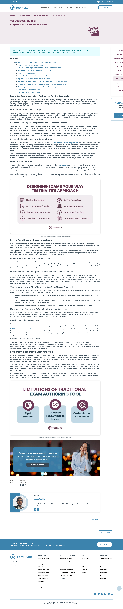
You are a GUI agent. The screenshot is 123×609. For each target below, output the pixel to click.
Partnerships (103, 567)
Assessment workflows (66, 569)
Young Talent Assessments (46, 587)
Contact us (103, 572)
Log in (98, 2)
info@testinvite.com (17, 565)
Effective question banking (67, 572)
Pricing (69, 7)
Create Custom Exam (66, 558)
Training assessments (44, 564)
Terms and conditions (88, 564)
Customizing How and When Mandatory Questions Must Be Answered (41, 84)
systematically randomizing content (65, 143)
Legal (84, 555)
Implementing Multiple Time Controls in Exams (33, 79)
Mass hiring (41, 581)
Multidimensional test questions (21, 329)
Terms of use (85, 569)
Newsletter (103, 578)
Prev (91, 519)
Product (45, 7)
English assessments (44, 561)
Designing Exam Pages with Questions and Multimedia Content (39, 68)
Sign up (105, 8)
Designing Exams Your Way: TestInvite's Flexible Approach (35, 62)
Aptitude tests (42, 584)
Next (97, 519)
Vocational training (43, 575)
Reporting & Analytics (66, 575)
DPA (83, 567)
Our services (103, 561)
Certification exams (43, 572)
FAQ (101, 575)
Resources (81, 7)
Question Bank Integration (26, 73)
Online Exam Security (66, 564)
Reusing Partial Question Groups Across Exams (33, 76)
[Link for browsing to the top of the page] (119, 588)
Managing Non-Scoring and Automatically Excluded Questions (39, 87)
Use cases (58, 7)
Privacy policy (85, 558)
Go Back (105, 533)
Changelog (103, 569)
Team (102, 564)
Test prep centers (43, 578)
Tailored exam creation (60, 15)
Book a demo (106, 2)
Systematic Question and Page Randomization (34, 70)
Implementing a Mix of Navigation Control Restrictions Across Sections (42, 81)
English (13, 2)
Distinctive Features (41, 15)
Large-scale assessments (67, 567)
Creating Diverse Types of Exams (28, 92)
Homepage (14, 15)
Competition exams (44, 569)
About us (103, 555)
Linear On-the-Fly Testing (67, 561)
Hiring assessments (43, 558)
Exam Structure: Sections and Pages (30, 65)
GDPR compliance (87, 561)
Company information (106, 558)
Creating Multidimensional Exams (29, 90)
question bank (62, 165)
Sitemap (84, 572)
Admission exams (43, 567)
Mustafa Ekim (39, 499)
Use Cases (42, 555)
